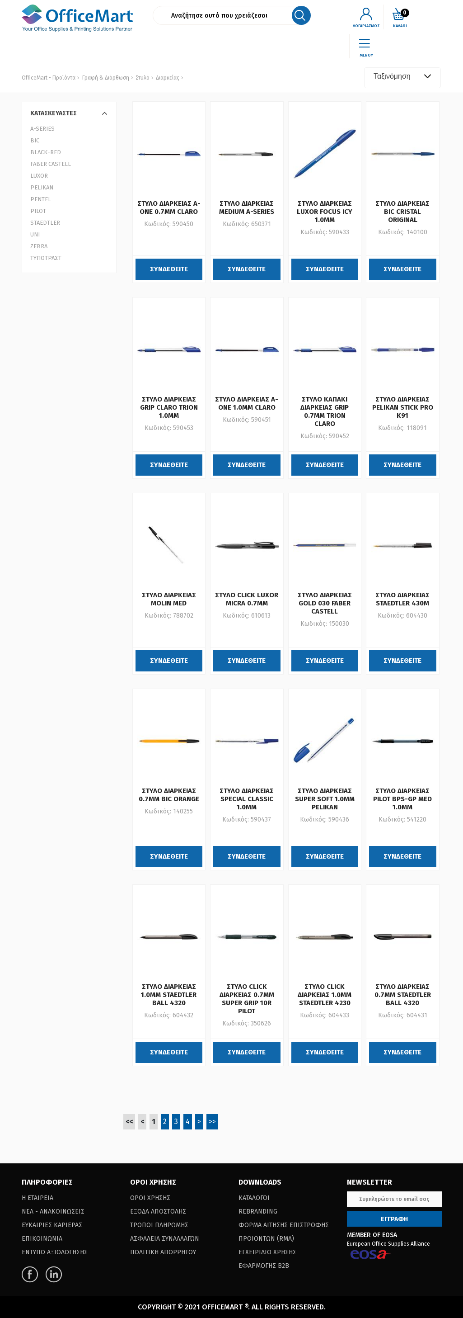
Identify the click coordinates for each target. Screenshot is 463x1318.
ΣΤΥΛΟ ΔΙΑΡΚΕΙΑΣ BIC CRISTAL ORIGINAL (402, 211)
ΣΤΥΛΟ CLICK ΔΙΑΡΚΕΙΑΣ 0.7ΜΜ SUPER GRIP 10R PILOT (247, 999)
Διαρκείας (166, 78)
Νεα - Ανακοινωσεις (53, 1211)
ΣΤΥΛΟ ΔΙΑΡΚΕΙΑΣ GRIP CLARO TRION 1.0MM (169, 407)
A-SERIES (42, 128)
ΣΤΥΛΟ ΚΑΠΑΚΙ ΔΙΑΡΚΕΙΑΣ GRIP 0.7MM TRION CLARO (324, 411)
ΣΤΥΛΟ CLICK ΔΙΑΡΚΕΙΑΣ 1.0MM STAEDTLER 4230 (324, 995)
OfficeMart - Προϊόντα (48, 78)
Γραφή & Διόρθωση (105, 78)
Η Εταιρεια (37, 1198)
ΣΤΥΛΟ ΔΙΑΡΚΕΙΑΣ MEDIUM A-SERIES (246, 207)
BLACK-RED (45, 152)
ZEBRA (38, 246)
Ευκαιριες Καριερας (52, 1225)
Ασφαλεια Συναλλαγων (164, 1238)
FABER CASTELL (50, 164)
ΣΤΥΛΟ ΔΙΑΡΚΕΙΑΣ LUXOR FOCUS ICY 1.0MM (324, 211)
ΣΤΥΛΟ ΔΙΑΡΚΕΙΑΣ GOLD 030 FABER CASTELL (325, 603)
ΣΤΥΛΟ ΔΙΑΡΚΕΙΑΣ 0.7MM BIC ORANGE (169, 795)
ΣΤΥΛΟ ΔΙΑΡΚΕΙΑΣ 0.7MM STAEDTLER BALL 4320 (402, 995)
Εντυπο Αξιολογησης (55, 1252)
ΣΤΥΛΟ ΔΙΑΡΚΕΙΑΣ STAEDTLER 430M (402, 599)
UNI (35, 234)
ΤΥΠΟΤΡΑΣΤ (45, 258)
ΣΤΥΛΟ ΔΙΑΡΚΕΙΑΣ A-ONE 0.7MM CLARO (169, 207)
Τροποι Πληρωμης (159, 1225)
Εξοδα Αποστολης (158, 1211)
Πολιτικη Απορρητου (163, 1252)
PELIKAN (41, 187)
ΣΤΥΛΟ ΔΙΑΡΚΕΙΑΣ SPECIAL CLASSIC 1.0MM (247, 799)
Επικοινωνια (42, 1238)
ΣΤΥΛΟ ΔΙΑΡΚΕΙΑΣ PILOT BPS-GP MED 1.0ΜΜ (402, 799)
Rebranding (258, 1211)
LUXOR (39, 175)
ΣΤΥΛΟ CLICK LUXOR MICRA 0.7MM (246, 599)
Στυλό (142, 78)
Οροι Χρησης (150, 1198)
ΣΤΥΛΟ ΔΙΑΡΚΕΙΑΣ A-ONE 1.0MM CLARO (246, 403)
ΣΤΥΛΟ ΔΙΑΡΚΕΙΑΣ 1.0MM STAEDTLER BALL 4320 (168, 995)
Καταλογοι (254, 1198)
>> (212, 1121)
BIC (34, 140)
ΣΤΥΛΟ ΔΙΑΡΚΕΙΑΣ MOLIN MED (169, 599)
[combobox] (402, 77)
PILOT (38, 211)
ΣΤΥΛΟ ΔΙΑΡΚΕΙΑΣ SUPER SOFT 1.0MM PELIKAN (325, 799)
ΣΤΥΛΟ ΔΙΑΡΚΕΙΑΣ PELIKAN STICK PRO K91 (402, 407)
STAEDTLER (45, 222)
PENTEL (40, 199)
